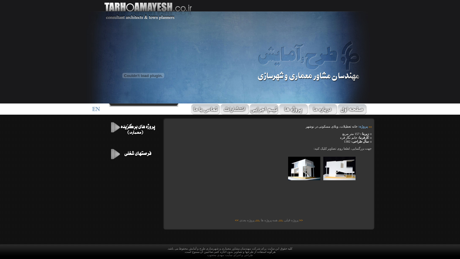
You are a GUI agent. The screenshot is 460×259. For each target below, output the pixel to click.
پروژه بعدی (246, 220)
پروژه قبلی (291, 220)
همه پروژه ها (269, 220)
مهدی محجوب (215, 255)
